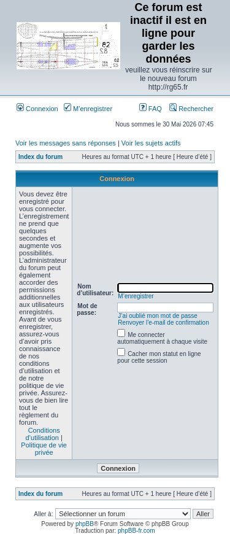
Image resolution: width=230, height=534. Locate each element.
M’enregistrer (88, 108)
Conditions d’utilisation (42, 434)
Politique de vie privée (44, 448)
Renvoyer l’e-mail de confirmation (163, 322)
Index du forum (40, 156)
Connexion (37, 108)
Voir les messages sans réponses (65, 143)
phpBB (84, 523)
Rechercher (191, 108)
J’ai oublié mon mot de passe (157, 315)
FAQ (150, 108)
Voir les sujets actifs (151, 143)
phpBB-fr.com (136, 530)
